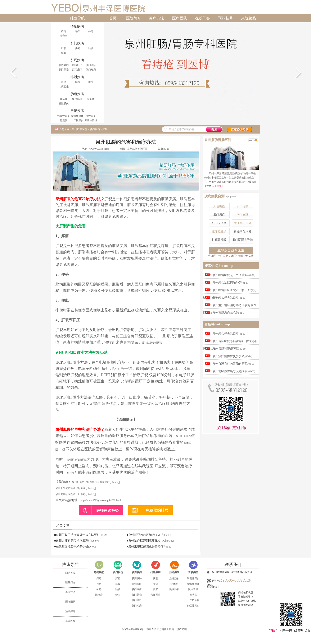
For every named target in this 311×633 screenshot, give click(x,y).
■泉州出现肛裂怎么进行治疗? (145, 546)
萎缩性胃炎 (77, 116)
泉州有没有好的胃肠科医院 (230, 363)
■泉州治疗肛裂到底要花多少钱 (146, 540)
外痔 (90, 31)
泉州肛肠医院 (79, 129)
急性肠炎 (77, 99)
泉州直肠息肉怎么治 (225, 312)
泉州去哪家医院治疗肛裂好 (70, 494)
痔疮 (63, 31)
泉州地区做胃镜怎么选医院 (230, 371)
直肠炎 (63, 99)
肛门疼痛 (91, 69)
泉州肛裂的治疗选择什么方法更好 (91, 482)
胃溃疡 (63, 120)
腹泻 (77, 82)
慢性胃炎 (91, 116)
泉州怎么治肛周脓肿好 (227, 282)
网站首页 (70, 572)
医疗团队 (179, 18)
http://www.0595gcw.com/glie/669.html (101, 500)
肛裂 (77, 48)
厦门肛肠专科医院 (152, 342)
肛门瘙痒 (77, 69)
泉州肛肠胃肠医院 (137, 148)
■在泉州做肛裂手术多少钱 (71, 546)
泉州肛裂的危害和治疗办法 (70, 488)
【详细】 (219, 186)
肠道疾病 (174, 572)
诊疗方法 (156, 18)
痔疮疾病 (99, 572)
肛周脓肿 (64, 65)
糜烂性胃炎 (91, 120)
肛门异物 (64, 69)
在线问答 (202, 18)
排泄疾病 (155, 572)
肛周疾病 (137, 572)
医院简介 (133, 18)
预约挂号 (225, 18)
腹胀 (90, 82)
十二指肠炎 (77, 120)
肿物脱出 (77, 65)
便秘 (63, 82)
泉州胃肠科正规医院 (225, 348)
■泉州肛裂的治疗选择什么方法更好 (77, 534)
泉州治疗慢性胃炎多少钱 (228, 356)
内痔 (77, 31)
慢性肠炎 (64, 103)
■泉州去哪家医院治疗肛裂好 (72, 540)
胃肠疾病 (193, 572)
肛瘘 (63, 48)
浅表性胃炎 (63, 116)
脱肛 (90, 48)
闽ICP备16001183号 (132, 629)
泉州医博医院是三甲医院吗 (230, 275)
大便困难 (64, 86)
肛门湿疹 (91, 65)
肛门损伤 (95, 129)
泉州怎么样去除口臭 (225, 297)
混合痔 (63, 35)
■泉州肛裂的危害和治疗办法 (144, 534)
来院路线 (248, 18)
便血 (63, 52)
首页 (113, 18)
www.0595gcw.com (99, 148)
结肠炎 (91, 99)
